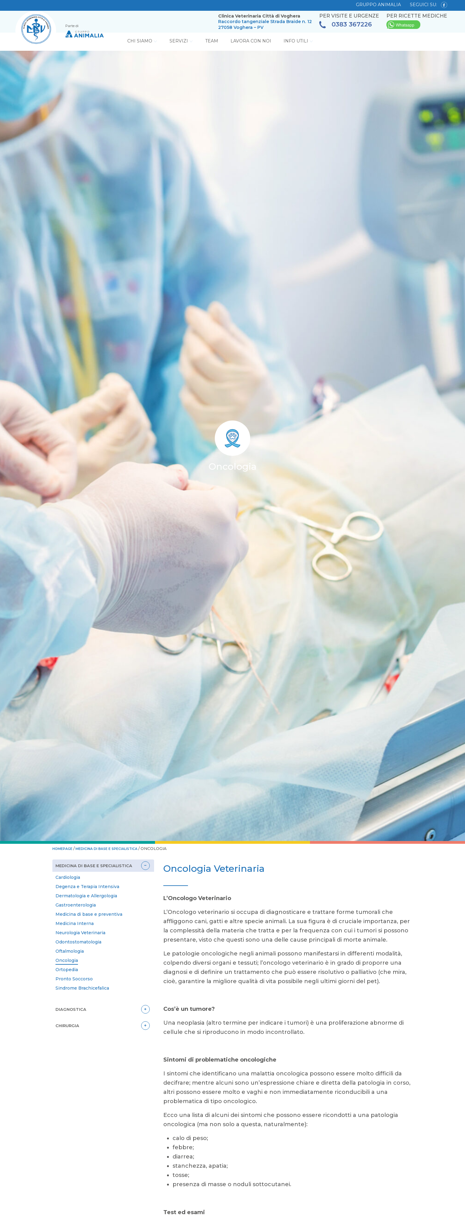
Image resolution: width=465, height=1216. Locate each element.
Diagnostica (71, 1008)
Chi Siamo (142, 41)
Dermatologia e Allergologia (86, 895)
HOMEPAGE (65, 848)
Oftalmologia (69, 950)
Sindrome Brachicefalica (82, 987)
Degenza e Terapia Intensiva (87, 886)
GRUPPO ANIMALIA (378, 4)
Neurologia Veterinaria (80, 932)
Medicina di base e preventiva (88, 913)
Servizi (181, 41)
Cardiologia (67, 876)
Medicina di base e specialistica (118, 848)
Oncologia (66, 960)
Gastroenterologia (75, 904)
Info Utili (298, 41)
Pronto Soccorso (74, 978)
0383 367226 (345, 25)
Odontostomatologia (78, 941)
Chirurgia (67, 1025)
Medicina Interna (74, 923)
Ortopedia (66, 969)
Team (211, 41)
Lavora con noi (250, 41)
